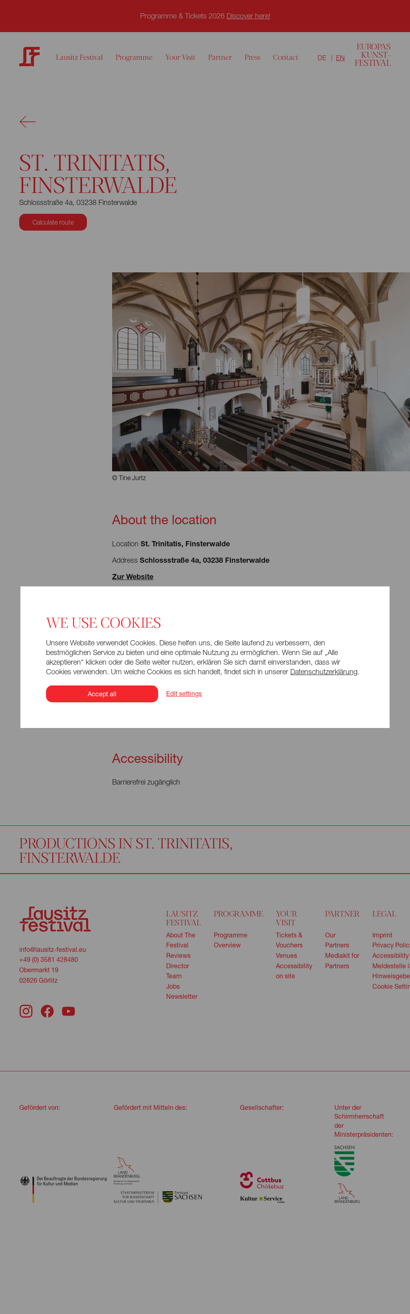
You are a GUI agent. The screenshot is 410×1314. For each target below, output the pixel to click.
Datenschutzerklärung (324, 671)
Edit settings (184, 693)
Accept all (102, 694)
